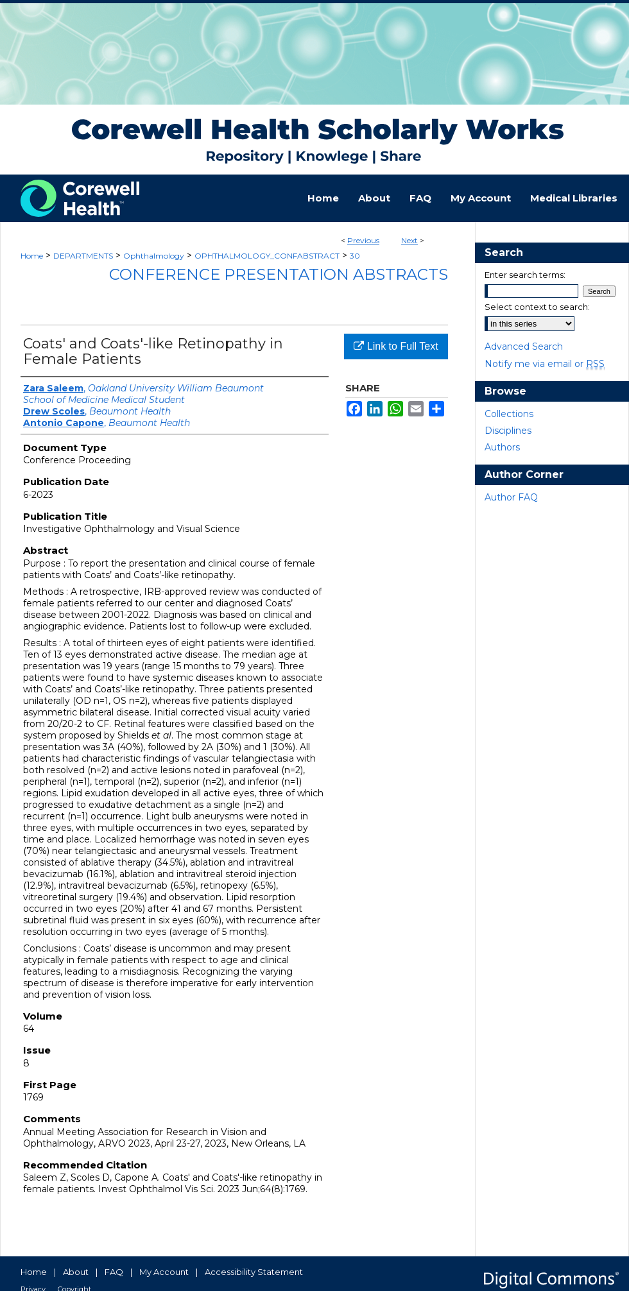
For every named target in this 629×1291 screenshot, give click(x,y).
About (76, 1272)
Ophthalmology (153, 256)
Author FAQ (511, 497)
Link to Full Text (396, 346)
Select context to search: (537, 307)
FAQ (114, 1272)
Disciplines (508, 430)
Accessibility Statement (254, 1272)
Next (409, 240)
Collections (509, 414)
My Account (164, 1272)
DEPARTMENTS (83, 256)
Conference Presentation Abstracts (278, 274)
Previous (363, 240)
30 (355, 256)
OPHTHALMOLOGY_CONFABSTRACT (267, 256)
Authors (502, 447)
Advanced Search (524, 346)
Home (32, 256)
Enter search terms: (525, 274)
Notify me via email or (545, 364)
